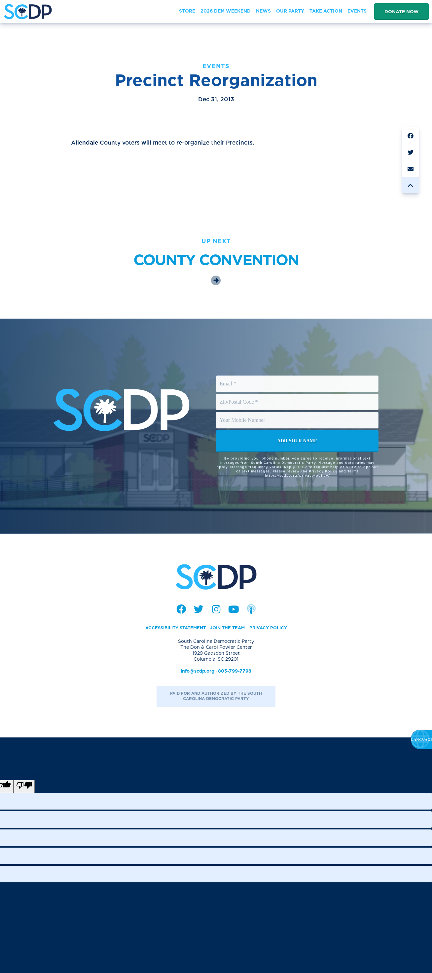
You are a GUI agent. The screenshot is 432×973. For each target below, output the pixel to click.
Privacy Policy (272, 629)
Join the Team (229, 629)
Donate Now (401, 11)
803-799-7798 (234, 672)
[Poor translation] (24, 787)
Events (216, 66)
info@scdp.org (197, 672)
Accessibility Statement (172, 629)
